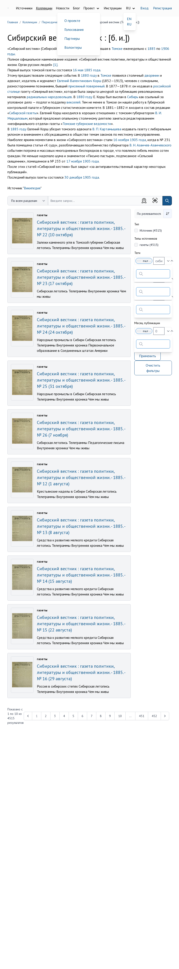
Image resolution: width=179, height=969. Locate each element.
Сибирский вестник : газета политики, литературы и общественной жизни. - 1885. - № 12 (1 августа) (81, 477)
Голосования (74, 29)
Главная (12, 22)
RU (129, 24)
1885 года (92, 70)
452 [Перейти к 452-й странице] (154, 716)
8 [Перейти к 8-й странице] (101, 716)
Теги (137, 253)
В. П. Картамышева (106, 129)
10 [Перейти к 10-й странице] (120, 716)
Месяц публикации (147, 323)
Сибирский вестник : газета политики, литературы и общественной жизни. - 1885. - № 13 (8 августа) (81, 526)
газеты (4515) (149, 245)
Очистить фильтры (153, 368)
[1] (55, 64)
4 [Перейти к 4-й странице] (64, 716)
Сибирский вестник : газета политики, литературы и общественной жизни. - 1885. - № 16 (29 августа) (81, 672)
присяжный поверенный (86, 86)
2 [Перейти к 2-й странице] (46, 716)
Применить (147, 356)
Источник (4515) (151, 230)
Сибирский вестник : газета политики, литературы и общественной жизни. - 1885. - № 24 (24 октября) (81, 326)
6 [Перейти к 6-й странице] (82, 716)
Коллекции (44, 8)
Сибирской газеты (23, 113)
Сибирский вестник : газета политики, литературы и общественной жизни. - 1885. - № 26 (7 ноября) (81, 429)
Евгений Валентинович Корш (79, 80)
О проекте (72, 20)
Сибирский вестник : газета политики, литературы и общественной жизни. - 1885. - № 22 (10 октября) (81, 228)
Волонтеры (73, 47)
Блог (76, 8)
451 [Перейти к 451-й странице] (141, 716)
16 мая (78, 70)
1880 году (89, 75)
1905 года (138, 139)
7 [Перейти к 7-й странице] (92, 716)
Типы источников (145, 238)
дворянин (151, 75)
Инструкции (113, 8)
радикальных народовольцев (49, 97)
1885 (151, 48)
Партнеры (72, 38)
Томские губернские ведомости (87, 123)
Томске (117, 48)
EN (129, 19)
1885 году (18, 129)
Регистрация (162, 8)
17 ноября (74, 161)
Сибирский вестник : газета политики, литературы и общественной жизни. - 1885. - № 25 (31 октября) (81, 380)
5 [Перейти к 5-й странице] (73, 716)
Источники (24, 8)
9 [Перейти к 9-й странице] (110, 716)
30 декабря (73, 177)
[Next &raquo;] (165, 716)
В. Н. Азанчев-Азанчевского (150, 145)
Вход (144, 8)
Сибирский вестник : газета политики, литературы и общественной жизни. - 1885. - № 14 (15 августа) (81, 575)
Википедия (32, 188)
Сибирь (132, 97)
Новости (62, 8)
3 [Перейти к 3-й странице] (55, 716)
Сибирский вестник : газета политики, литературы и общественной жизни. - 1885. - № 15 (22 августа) (81, 623)
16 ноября (121, 139)
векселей (73, 102)
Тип (136, 224)
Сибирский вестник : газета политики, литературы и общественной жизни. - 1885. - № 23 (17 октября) (81, 277)
